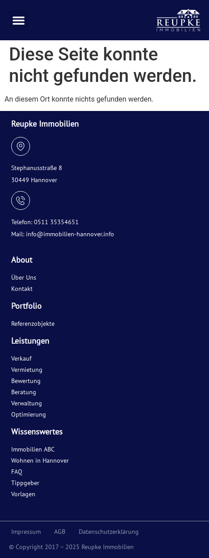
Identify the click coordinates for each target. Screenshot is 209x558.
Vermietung (27, 370)
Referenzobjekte (33, 323)
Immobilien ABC (33, 449)
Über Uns (23, 277)
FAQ (16, 472)
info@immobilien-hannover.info (70, 234)
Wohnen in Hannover (40, 460)
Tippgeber (25, 483)
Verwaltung (26, 403)
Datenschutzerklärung (109, 532)
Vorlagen (23, 494)
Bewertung (26, 381)
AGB (59, 532)
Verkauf (21, 358)
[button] (19, 20)
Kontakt (22, 289)
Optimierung (28, 414)
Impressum (26, 532)
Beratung (23, 392)
